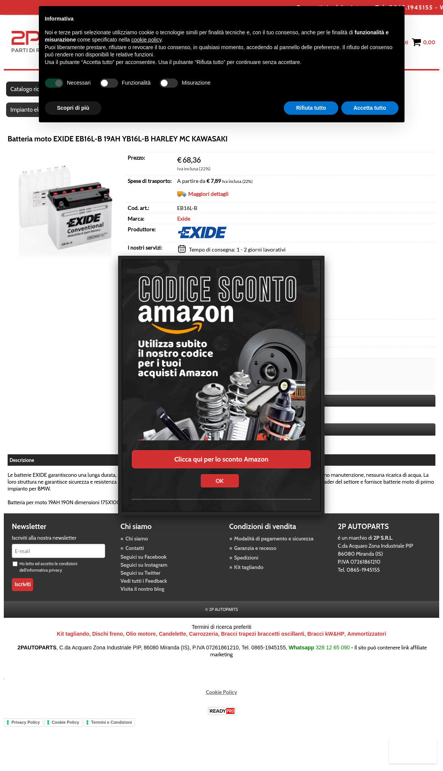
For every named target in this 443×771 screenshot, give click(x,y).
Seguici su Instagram (143, 570)
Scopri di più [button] (73, 108)
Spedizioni (246, 563)
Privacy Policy (25, 728)
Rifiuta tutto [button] (311, 108)
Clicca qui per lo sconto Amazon (221, 459)
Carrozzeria (203, 640)
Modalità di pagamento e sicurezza (273, 544)
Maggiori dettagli (208, 200)
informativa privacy (44, 576)
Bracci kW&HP (325, 640)
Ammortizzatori (366, 640)
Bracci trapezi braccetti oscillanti (262, 640)
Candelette (172, 640)
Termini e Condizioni (111, 728)
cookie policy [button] (146, 40)
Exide (183, 225)
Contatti (134, 554)
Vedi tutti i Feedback (143, 586)
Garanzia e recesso (255, 554)
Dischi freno (107, 640)
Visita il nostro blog (142, 594)
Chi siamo (136, 544)
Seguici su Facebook (143, 562)
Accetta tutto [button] (369, 108)
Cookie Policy (221, 698)
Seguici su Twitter (140, 578)
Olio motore (141, 640)
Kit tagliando (249, 573)
